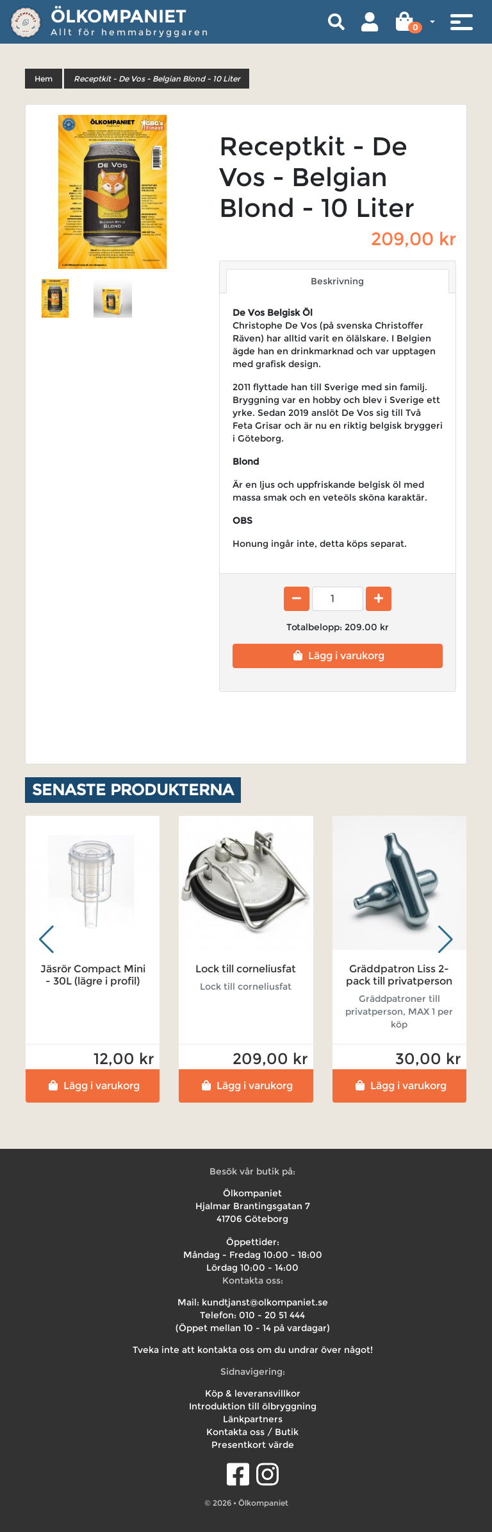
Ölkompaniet (118, 16)
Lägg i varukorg (337, 656)
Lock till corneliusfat (245, 969)
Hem (44, 78)
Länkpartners (253, 1419)
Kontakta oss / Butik (252, 1432)
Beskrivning (337, 281)
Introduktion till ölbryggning (252, 1406)
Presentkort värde (252, 1444)
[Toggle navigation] (461, 21)
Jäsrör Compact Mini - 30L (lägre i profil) (92, 975)
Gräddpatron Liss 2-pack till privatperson (399, 975)
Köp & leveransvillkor (252, 1393)
